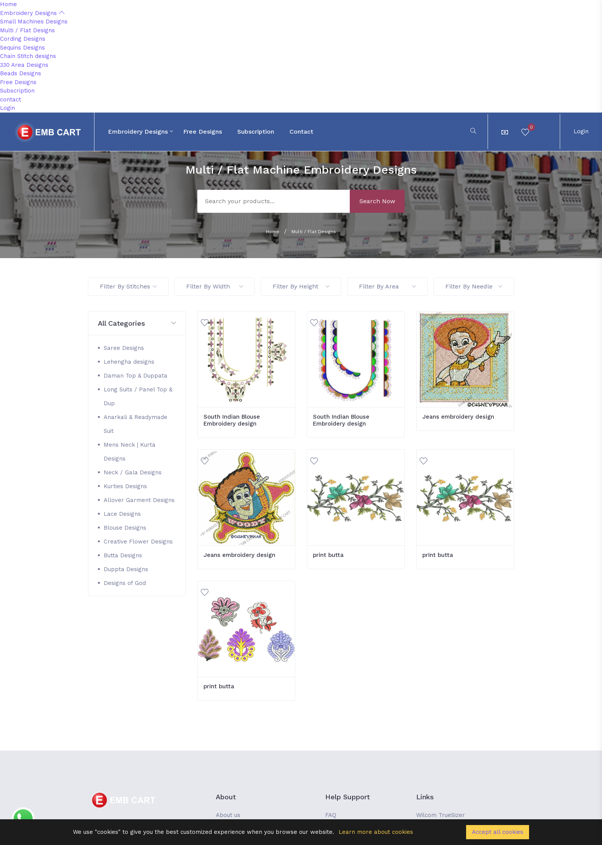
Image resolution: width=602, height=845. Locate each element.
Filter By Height (301, 286)
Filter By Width (214, 286)
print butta (328, 555)
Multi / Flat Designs (27, 30)
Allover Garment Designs (139, 500)
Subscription (17, 90)
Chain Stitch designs (28, 56)
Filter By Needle (473, 286)
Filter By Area (387, 286)
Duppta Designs (126, 569)
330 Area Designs (24, 64)
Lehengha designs (129, 361)
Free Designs (18, 82)
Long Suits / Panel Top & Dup (138, 396)
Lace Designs (122, 513)
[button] (136, 323)
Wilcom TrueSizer (440, 815)
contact (10, 99)
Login (7, 107)
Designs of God (125, 583)
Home (8, 4)
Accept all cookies (497, 831)
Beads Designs (20, 73)
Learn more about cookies (376, 831)
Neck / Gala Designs (133, 472)
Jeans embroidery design (458, 416)
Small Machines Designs (34, 21)
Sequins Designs (22, 47)
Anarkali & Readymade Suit (135, 424)
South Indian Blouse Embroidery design (231, 420)
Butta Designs (123, 555)
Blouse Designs (125, 527)
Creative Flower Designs (138, 541)
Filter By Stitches (128, 286)
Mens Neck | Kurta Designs (129, 451)
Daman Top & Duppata (135, 375)
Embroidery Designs (32, 13)
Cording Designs (22, 38)
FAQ (330, 815)
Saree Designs (124, 348)
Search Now (377, 201)
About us (228, 815)
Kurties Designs (125, 486)
